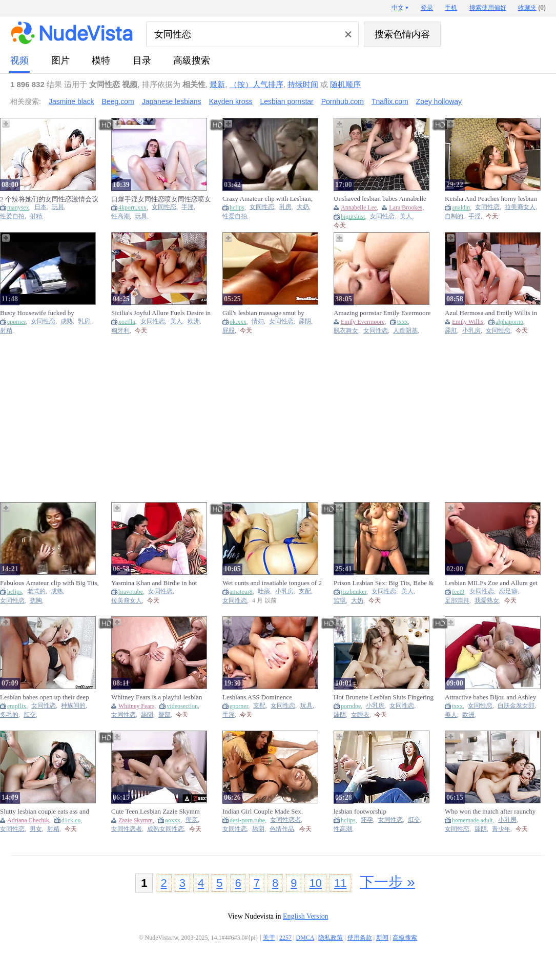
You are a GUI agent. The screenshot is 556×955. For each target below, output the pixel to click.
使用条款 (359, 937)
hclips (237, 207)
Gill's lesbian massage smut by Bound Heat (263, 313)
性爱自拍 (12, 216)
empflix (16, 706)
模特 (101, 60)
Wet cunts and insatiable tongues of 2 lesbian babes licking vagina (272, 583)
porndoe (351, 706)
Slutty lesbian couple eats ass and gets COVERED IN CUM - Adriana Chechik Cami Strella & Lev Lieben (48, 811)
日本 (40, 207)
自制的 (454, 216)
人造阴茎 (405, 330)
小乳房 (471, 330)
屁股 (228, 330)
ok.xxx (238, 321)
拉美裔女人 (520, 207)
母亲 (192, 820)
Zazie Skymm (135, 820)
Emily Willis (467, 321)
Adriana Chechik (28, 820)
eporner (16, 321)
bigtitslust (353, 216)
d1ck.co (71, 820)
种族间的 (73, 705)
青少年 (501, 829)
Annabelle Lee (359, 207)
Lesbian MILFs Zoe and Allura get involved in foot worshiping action (491, 583)
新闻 (382, 937)
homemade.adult (472, 820)
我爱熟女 (487, 600)
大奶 (303, 207)
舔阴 (305, 321)
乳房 (285, 207)
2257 (285, 937)
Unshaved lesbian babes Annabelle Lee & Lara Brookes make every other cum (380, 199)
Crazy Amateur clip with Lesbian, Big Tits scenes (267, 199)
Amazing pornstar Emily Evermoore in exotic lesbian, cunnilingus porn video (382, 313)
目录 (142, 60)
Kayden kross (231, 101)
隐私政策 (330, 937)
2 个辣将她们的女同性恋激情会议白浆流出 (49, 199)
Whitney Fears (136, 706)
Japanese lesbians (171, 101)
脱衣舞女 (346, 330)
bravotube (130, 591)
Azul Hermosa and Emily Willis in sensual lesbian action (491, 313)
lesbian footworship (360, 811)
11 (340, 883)
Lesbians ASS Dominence (257, 697)
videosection (182, 706)
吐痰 (264, 591)
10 (315, 883)
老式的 (36, 591)
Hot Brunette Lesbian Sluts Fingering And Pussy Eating (384, 697)
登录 (427, 7)
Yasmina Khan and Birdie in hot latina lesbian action (154, 583)
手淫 (187, 207)
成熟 (66, 321)
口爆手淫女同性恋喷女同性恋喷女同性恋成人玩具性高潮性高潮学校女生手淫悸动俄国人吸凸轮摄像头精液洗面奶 (161, 199)
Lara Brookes (405, 207)
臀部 (164, 715)
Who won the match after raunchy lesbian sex (490, 811)
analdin (461, 207)
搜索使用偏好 (487, 7)
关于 (269, 937)
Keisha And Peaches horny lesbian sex (491, 199)
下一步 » (387, 882)
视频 (19, 60)
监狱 (340, 600)
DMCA (305, 937)
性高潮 (120, 216)
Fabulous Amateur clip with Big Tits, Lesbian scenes (49, 583)
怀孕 (367, 820)
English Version (305, 916)
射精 (36, 216)
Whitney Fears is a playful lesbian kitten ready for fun (156, 697)
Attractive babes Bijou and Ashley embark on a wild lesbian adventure (492, 697)
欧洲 (194, 321)
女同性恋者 (126, 829)
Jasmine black (71, 101)
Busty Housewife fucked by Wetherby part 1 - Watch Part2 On (45, 313)
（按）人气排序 (256, 84)
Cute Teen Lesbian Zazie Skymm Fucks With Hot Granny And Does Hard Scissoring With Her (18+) (157, 811)
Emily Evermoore (363, 321)
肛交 (30, 715)
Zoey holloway (439, 101)
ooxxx (172, 820)
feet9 (458, 591)
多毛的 (9, 715)
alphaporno (509, 321)
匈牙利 (120, 330)
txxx (402, 321)
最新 (217, 84)
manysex (18, 207)
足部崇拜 (457, 600)
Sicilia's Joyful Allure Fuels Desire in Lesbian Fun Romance (161, 313)
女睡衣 (360, 715)
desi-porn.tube (247, 820)
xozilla (126, 321)
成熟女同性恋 (165, 829)
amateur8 (241, 591)
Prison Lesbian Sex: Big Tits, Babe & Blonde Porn (384, 583)
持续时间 (302, 84)
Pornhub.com (342, 101)
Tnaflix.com (390, 101)
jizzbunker (353, 591)
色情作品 (282, 829)
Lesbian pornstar (286, 101)
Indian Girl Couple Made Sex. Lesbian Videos (262, 811)
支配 (305, 591)
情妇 (258, 321)
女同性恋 (164, 207)
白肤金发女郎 (516, 705)
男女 (36, 829)
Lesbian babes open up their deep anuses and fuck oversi (44, 697)
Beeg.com (118, 101)
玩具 (58, 207)
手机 (451, 7)
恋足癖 (508, 591)
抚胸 (36, 600)
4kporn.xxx (132, 207)
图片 (60, 60)
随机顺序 (345, 84)
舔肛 (451, 330)
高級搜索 (191, 60)
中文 (398, 7)
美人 (406, 216)
